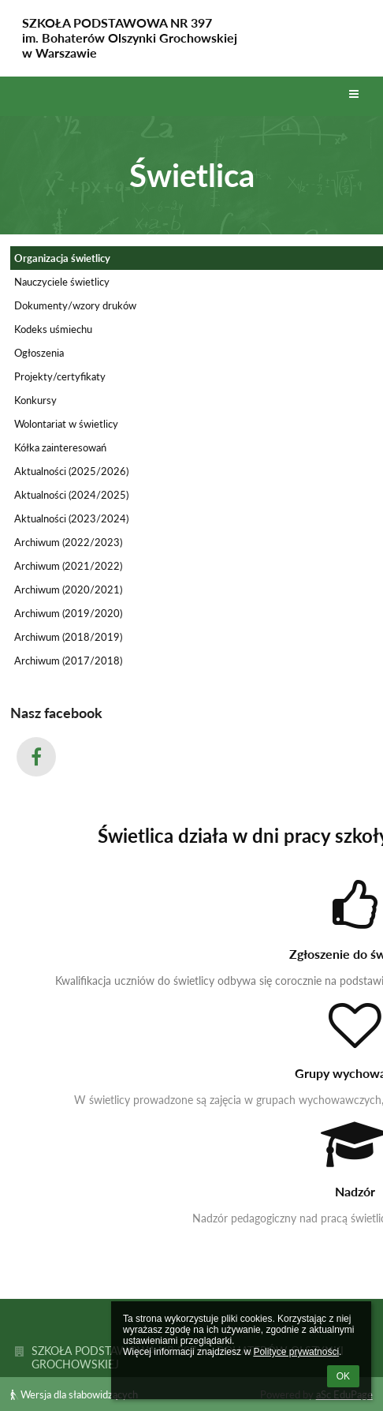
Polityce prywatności (296, 1351)
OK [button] (343, 1376)
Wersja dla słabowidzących (74, 1394)
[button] (354, 95)
